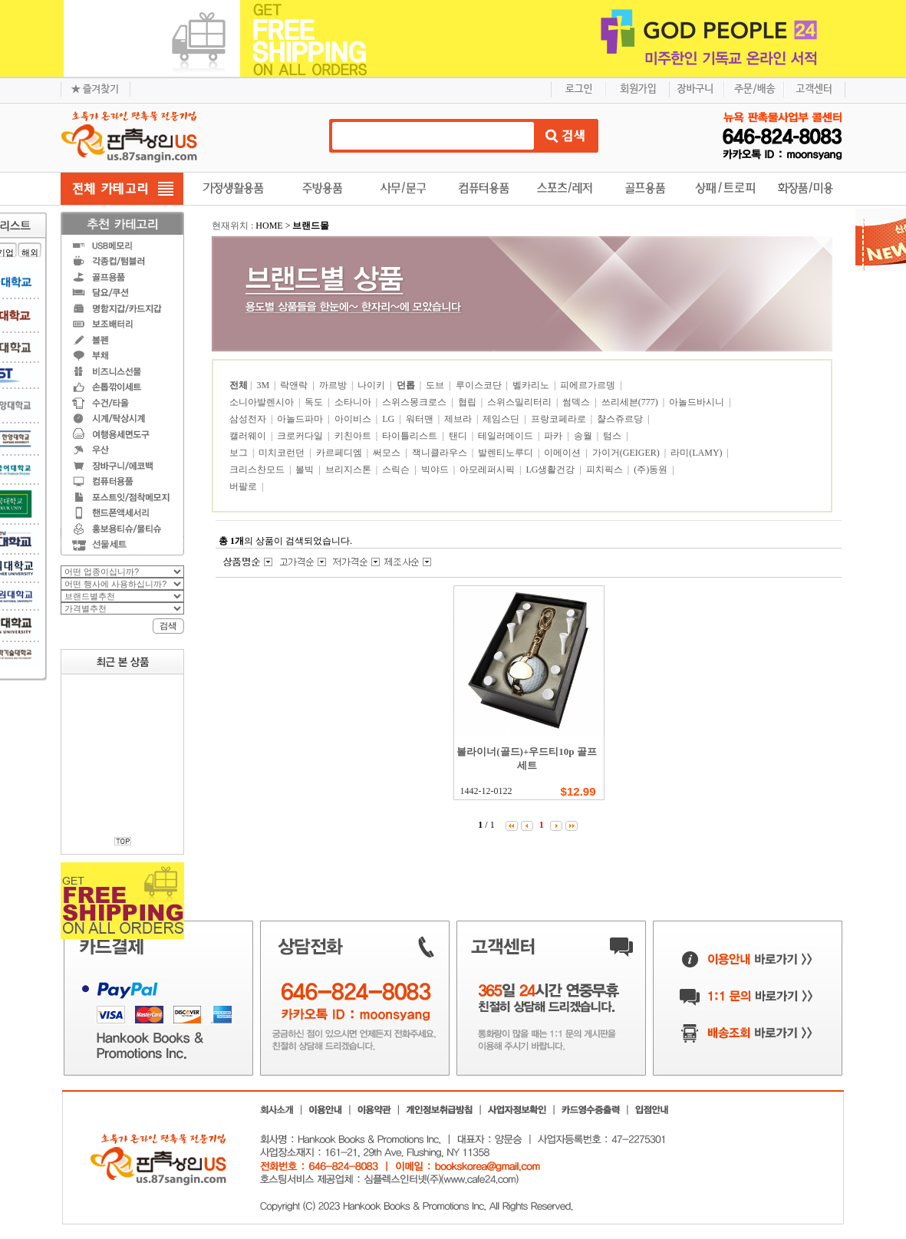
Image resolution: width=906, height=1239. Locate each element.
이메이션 (563, 452)
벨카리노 (532, 385)
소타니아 (354, 402)
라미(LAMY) (697, 452)
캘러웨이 (249, 435)
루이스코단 (480, 385)
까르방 (334, 385)
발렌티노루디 (506, 452)
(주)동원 (652, 469)
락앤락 (295, 385)
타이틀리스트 (411, 435)
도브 (436, 385)
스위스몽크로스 (415, 402)
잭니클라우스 (440, 452)
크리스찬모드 (258, 469)
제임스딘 (502, 419)
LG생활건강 (551, 469)
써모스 (388, 452)
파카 (554, 435)
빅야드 (436, 469)
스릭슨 (397, 469)
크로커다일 (301, 435)
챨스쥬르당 (621, 419)
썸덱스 (577, 402)
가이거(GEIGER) (627, 452)
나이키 (372, 385)
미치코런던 (283, 452)
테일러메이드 (506, 435)
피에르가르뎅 (589, 385)
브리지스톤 (349, 469)
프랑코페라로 (559, 419)
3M (264, 385)
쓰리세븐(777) (631, 402)
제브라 (459, 419)
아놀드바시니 (697, 402)
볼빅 (305, 469)
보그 (239, 452)
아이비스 (354, 419)
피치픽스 (605, 469)
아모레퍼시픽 (488, 469)
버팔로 (244, 486)
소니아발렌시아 (262, 402)
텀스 (613, 435)
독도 (315, 402)
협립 (468, 402)
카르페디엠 (340, 452)
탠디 (459, 435)
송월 (584, 435)
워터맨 (421, 419)
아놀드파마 (301, 419)
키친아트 (354, 435)
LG (389, 419)
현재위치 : (233, 225)
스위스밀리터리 (520, 402)
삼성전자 (249, 419)
